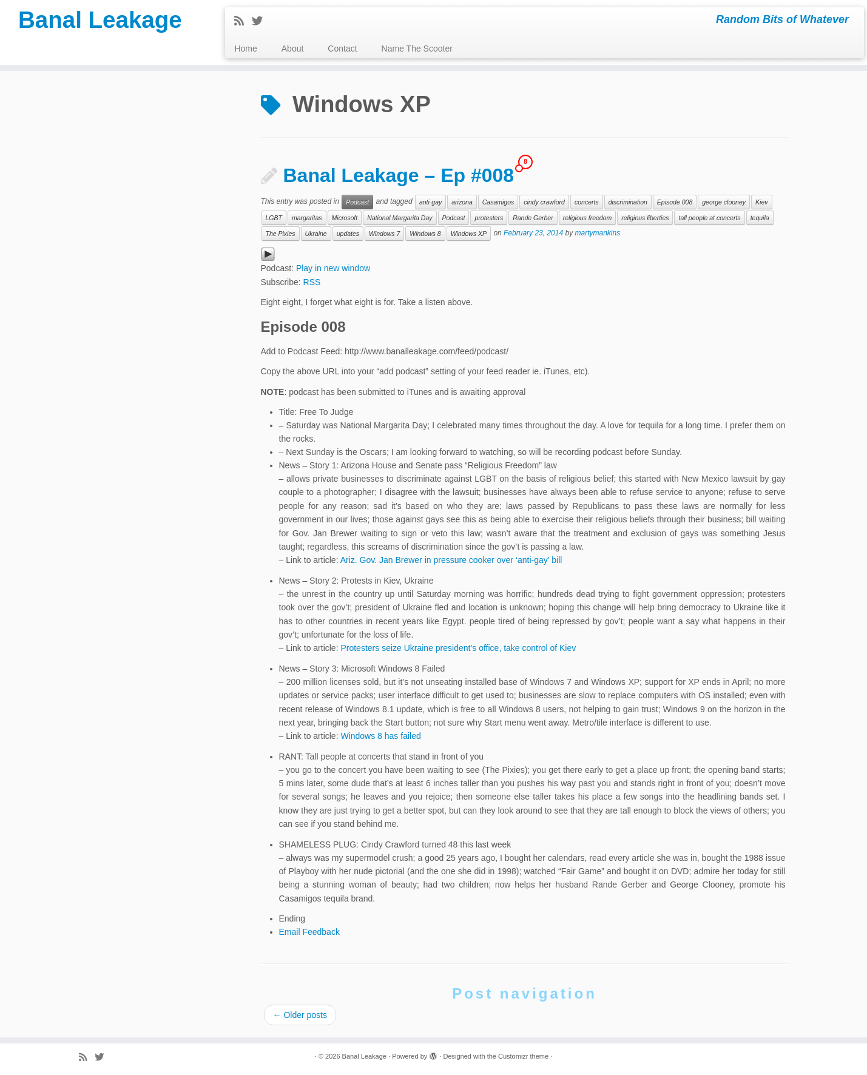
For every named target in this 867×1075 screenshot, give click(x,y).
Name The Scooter (417, 48)
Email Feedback (309, 932)
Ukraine (316, 233)
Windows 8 (425, 233)
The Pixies (280, 233)
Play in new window (333, 268)
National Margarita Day (399, 217)
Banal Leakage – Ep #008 (398, 175)
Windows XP (469, 233)
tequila (760, 217)
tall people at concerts (709, 217)
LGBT (274, 217)
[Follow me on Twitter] (261, 21)
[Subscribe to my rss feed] (243, 21)
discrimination (628, 202)
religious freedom (587, 217)
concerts (587, 202)
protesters (488, 217)
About (293, 48)
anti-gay (430, 202)
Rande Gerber (533, 217)
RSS (312, 282)
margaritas (307, 217)
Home (245, 48)
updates (348, 233)
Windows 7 (384, 233)
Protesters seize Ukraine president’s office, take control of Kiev (458, 648)
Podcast (357, 202)
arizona (461, 202)
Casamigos (498, 202)
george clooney (724, 202)
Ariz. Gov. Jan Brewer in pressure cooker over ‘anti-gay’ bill (451, 560)
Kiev (761, 202)
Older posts (300, 1015)
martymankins (598, 233)
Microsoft (345, 217)
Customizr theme (523, 1056)
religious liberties (645, 217)
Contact (342, 48)
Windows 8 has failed (380, 736)
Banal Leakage (100, 21)
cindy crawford (544, 202)
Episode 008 (674, 202)
